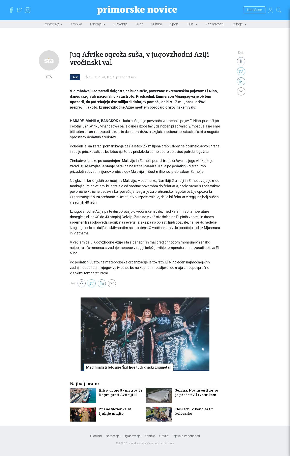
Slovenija (120, 24)
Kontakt (150, 436)
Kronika (76, 24)
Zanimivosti (214, 24)
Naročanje (113, 436)
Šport (174, 24)
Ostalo (163, 436)
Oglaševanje (132, 436)
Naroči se (254, 10)
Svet (139, 24)
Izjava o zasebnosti (186, 436)
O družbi (96, 436)
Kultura (156, 24)
